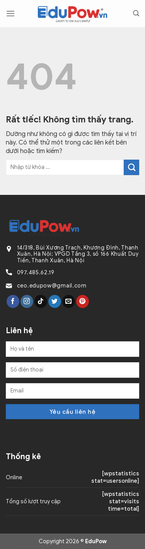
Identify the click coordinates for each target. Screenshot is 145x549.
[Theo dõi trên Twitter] (54, 301)
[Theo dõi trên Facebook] (13, 301)
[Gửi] (131, 167)
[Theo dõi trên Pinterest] (82, 301)
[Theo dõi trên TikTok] (40, 301)
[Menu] (10, 13)
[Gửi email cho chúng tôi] (68, 301)
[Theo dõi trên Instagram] (26, 301)
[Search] (136, 13)
